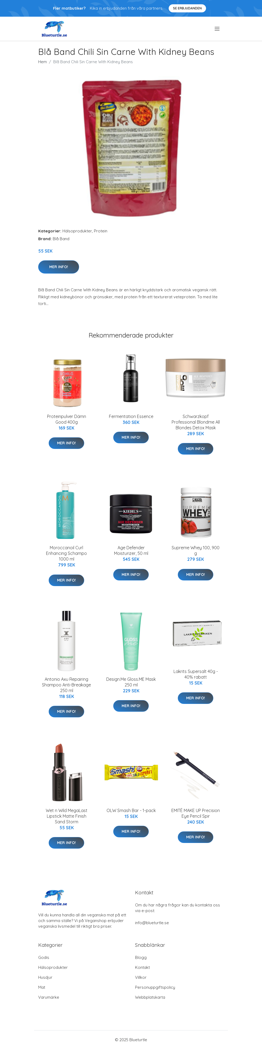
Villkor (141, 977)
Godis (43, 957)
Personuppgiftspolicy (155, 987)
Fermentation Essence (131, 416)
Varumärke (48, 997)
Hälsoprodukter (77, 230)
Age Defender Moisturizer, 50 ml (131, 550)
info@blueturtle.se (152, 922)
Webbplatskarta (150, 997)
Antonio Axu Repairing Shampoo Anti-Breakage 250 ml (66, 684)
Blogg (141, 957)
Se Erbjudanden (187, 8)
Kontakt (142, 967)
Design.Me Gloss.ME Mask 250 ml (131, 681)
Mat (41, 987)
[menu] (217, 29)
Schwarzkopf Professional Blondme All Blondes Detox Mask (196, 422)
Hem (42, 61)
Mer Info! (58, 266)
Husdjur (45, 977)
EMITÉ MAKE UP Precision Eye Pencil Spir (195, 813)
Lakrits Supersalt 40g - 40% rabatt (196, 674)
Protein (100, 230)
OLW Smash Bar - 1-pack (131, 810)
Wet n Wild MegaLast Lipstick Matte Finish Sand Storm (66, 816)
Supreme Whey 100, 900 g (195, 550)
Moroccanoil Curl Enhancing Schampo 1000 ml (66, 553)
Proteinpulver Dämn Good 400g (66, 419)
